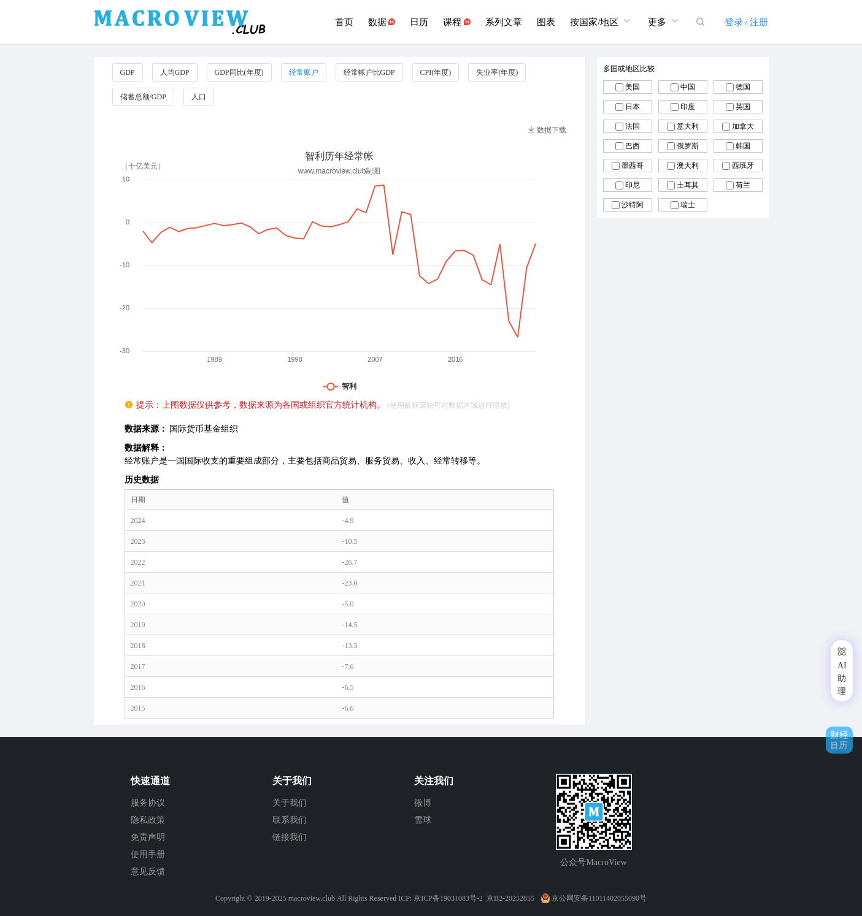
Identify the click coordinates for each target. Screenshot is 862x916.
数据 (382, 22)
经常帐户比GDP (369, 72)
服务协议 (148, 802)
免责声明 (148, 837)
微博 (422, 802)
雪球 (422, 820)
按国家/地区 (601, 20)
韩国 (743, 146)
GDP (127, 72)
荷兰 (743, 185)
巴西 (632, 146)
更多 (664, 20)
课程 (457, 22)
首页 (344, 22)
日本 (632, 106)
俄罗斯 (688, 146)
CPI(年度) (436, 72)
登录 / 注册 (747, 22)
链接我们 (289, 837)
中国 (687, 87)
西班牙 (743, 165)
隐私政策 (148, 820)
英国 (743, 106)
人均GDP (175, 72)
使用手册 (148, 854)
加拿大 (743, 126)
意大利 (688, 126)
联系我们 (289, 820)
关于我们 (289, 802)
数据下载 (547, 130)
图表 (546, 22)
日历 (419, 22)
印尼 (632, 185)
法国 (632, 126)
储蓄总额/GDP (143, 97)
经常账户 (303, 72)
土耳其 (688, 185)
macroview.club (311, 898)
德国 (743, 87)
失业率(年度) (497, 72)
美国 (632, 87)
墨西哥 (632, 165)
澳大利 (688, 165)
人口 (198, 97)
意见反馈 (148, 871)
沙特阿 (632, 204)
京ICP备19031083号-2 (448, 898)
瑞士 (687, 204)
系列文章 (503, 22)
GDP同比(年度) (239, 72)
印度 (687, 106)
